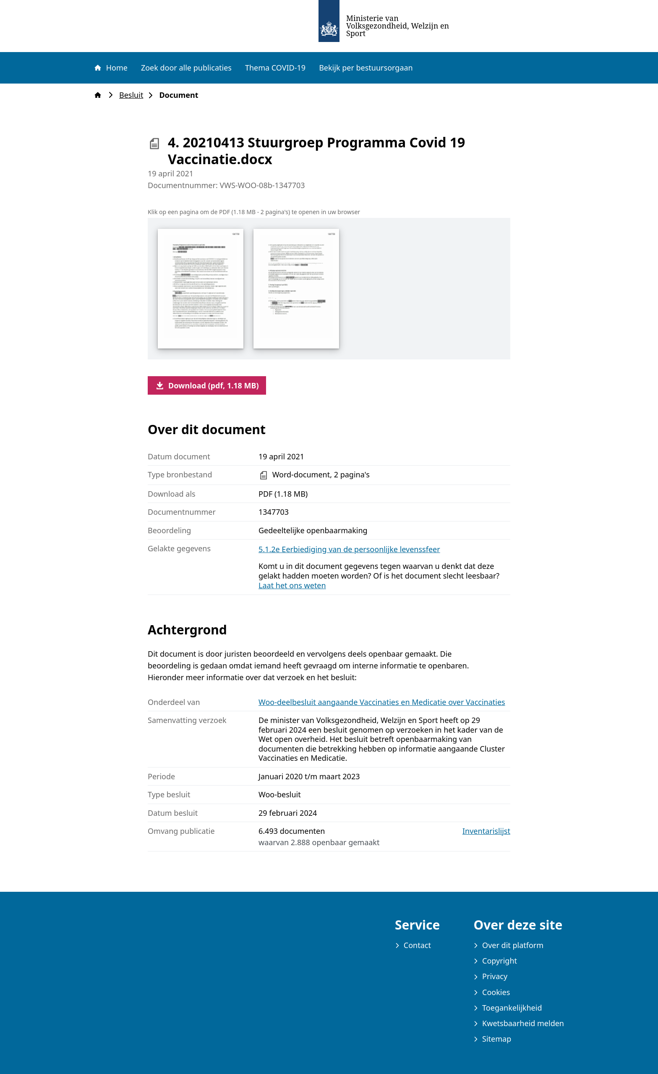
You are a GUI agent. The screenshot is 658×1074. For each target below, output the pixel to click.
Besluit (133, 95)
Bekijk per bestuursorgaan (366, 68)
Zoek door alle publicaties (186, 68)
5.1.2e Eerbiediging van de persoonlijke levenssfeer (349, 549)
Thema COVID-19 (275, 68)
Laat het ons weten (292, 585)
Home (110, 68)
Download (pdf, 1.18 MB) (207, 385)
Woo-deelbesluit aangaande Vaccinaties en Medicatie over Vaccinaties (381, 702)
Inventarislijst (486, 831)
